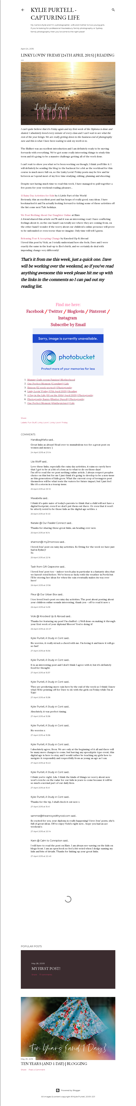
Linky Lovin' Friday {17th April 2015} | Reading (52, 391)
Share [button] (23, 418)
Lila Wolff (36, 461)
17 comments (45, 974)
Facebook (35, 311)
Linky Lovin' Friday (59, 422)
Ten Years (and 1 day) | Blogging (54, 1063)
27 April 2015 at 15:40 (41, 763)
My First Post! (45, 968)
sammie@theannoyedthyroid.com (50, 815)
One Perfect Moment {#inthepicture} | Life (51, 403)
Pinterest (97, 311)
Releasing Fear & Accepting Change (40, 238)
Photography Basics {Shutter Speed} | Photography (55, 399)
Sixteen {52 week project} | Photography (49, 387)
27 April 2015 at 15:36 (40, 650)
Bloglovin (75, 311)
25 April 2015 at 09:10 (41, 489)
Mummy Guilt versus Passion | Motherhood (51, 379)
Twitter (55, 311)
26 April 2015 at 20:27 (41, 629)
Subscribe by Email (68, 324)
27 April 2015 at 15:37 (40, 672)
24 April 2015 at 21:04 (41, 452)
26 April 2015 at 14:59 (40, 607)
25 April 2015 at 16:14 (40, 532)
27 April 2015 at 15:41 (40, 787)
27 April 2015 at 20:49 (41, 856)
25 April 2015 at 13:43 (40, 514)
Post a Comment (37, 1069)
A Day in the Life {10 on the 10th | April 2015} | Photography (60, 395)
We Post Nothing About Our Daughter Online (46, 215)
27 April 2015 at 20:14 (41, 831)
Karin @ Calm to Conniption (46, 840)
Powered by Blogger (68, 1090)
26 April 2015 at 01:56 (41, 585)
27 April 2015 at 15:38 (40, 697)
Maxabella (36, 498)
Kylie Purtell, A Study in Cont (47, 638)
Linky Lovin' (43, 422)
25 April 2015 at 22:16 (40, 557)
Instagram (67, 318)
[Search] (113, 9)
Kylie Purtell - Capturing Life (55, 13)
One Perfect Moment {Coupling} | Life (48, 383)
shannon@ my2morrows (45, 541)
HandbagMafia (39, 439)
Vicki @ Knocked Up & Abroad (48, 616)
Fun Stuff (32, 422)
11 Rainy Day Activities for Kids (37, 195)
